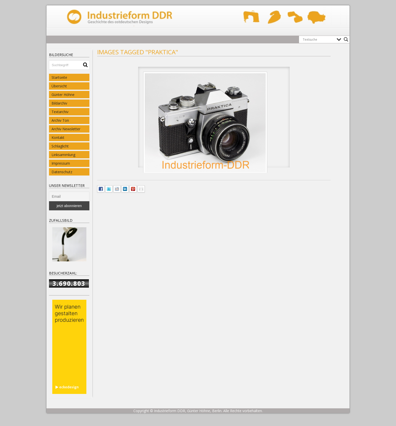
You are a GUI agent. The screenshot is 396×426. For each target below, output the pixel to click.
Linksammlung (63, 154)
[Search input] (318, 39)
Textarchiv (60, 111)
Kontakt (58, 137)
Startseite (59, 77)
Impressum (61, 163)
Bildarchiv (59, 103)
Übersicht (59, 86)
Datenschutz (62, 171)
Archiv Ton (60, 120)
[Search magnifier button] (346, 39)
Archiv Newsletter (66, 129)
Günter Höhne (63, 94)
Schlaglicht (60, 146)
